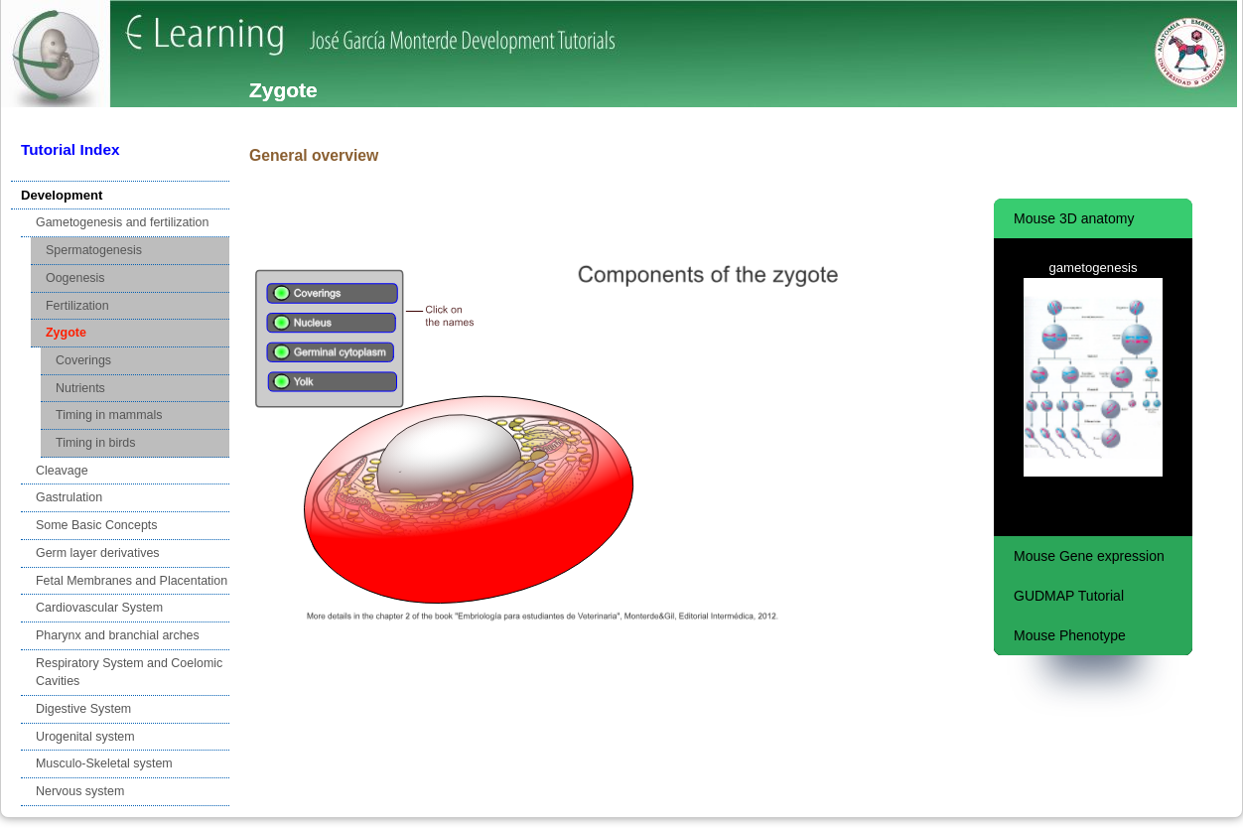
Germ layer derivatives (98, 553)
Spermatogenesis (94, 250)
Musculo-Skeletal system (104, 763)
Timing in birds (96, 443)
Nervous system (80, 791)
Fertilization (77, 306)
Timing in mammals (109, 415)
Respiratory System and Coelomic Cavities (129, 672)
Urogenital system (85, 737)
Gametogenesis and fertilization (122, 222)
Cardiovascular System (99, 608)
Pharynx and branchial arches (118, 635)
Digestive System (83, 709)
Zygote (66, 333)
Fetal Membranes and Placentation (131, 581)
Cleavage (62, 471)
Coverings (83, 360)
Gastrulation (69, 497)
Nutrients (80, 388)
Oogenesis (75, 278)
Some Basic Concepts (97, 525)
